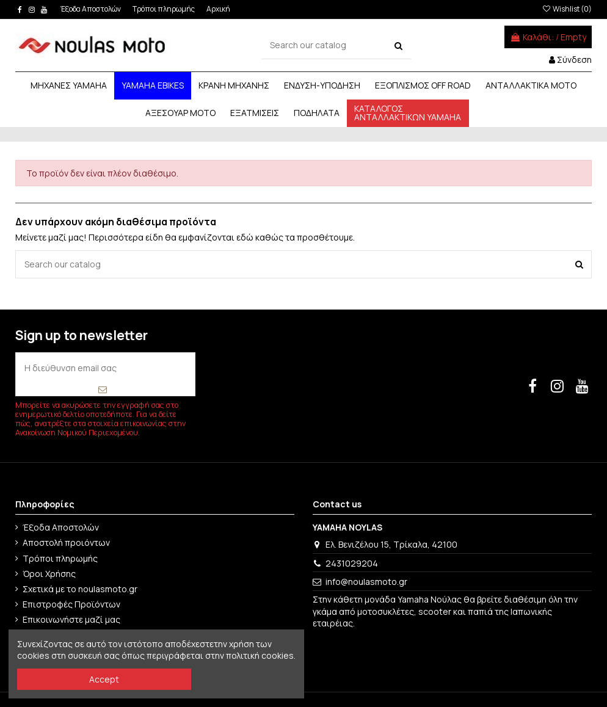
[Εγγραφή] (103, 389)
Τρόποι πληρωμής (164, 9)
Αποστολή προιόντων (66, 542)
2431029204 (351, 563)
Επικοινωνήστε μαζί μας (71, 619)
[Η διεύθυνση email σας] (105, 368)
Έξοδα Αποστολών (91, 9)
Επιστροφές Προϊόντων (71, 604)
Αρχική (218, 9)
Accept (104, 679)
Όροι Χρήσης (49, 573)
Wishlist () (567, 9)
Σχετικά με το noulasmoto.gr (80, 589)
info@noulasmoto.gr (366, 581)
